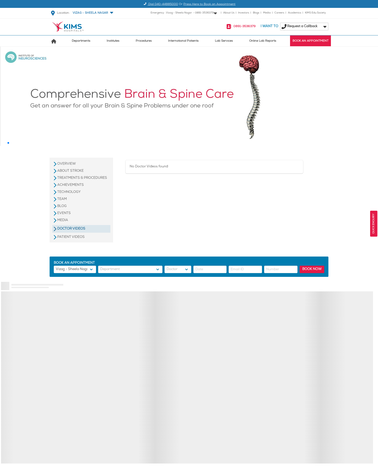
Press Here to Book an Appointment (209, 4)
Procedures (144, 41)
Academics (294, 13)
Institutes (113, 41)
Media (267, 13)
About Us (228, 13)
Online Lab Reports (262, 41)
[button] (93, 13)
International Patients (183, 41)
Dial (160, 4)
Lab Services (224, 41)
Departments (81, 41)
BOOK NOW (312, 269)
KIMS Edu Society (315, 13)
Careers (279, 13)
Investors (243, 13)
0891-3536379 (244, 26)
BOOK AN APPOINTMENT (310, 41)
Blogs (256, 13)
